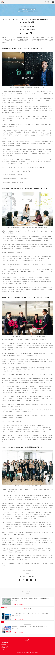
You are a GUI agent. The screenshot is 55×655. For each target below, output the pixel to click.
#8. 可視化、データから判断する (27, 29)
